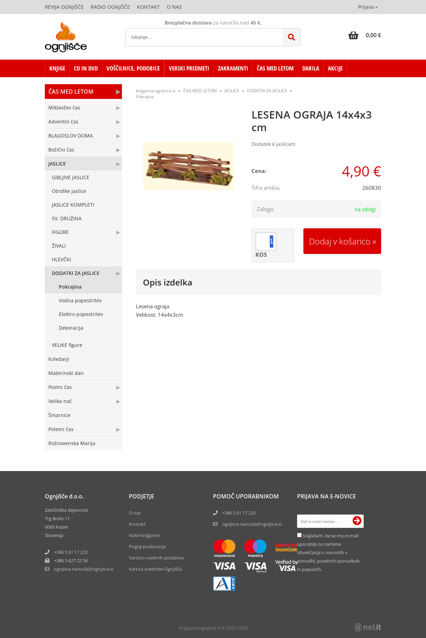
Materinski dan (66, 373)
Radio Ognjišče (110, 7)
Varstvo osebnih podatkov (156, 558)
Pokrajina (70, 286)
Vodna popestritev (80, 300)
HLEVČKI (61, 259)
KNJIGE (57, 68)
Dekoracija (71, 327)
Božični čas (61, 149)
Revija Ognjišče (64, 7)
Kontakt (148, 7)
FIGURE (60, 232)
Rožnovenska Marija (71, 443)
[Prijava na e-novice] (357, 521)
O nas (174, 7)
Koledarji (58, 359)
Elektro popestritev (81, 314)
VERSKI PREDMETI (189, 68)
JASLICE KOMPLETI (73, 204)
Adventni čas (63, 121)
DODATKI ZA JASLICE (75, 273)
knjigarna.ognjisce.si (156, 91)
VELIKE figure (67, 345)
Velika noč (60, 401)
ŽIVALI (59, 245)
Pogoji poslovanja (147, 546)
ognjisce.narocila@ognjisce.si (252, 524)
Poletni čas (61, 429)
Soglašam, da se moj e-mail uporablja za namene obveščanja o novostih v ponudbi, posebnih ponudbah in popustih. (328, 552)
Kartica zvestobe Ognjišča (155, 569)
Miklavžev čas (64, 107)
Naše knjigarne (144, 535)
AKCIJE (335, 68)
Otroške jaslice (69, 191)
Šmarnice (59, 415)
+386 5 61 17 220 (71, 552)
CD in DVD (86, 68)
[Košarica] (364, 35)
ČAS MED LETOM (275, 68)
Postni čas (60, 387)
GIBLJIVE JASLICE (70, 177)
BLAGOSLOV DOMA (70, 135)
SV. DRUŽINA (67, 218)
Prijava (368, 7)
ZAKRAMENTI (233, 68)
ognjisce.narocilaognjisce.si (84, 569)
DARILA (310, 68)
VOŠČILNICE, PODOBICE (133, 68)
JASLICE (57, 163)
